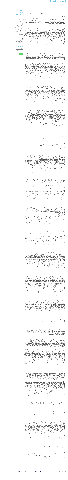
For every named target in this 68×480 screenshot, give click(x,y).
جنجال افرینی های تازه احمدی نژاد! (13, 30)
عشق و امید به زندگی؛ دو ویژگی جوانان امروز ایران (13, 23)
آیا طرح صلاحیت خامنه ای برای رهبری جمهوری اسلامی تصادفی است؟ (12, 37)
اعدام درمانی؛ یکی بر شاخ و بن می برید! (13, 17)
